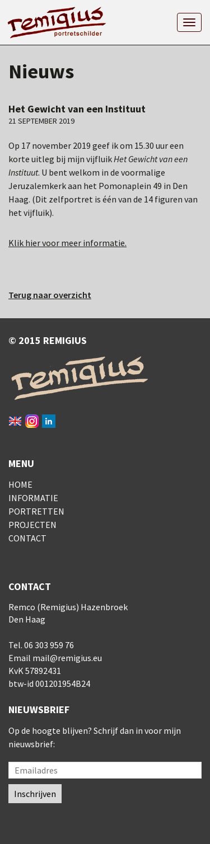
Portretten (36, 511)
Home (20, 484)
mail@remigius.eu (67, 657)
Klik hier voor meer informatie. (67, 242)
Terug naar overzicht (49, 294)
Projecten (32, 524)
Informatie (33, 497)
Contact (27, 538)
